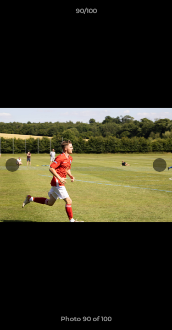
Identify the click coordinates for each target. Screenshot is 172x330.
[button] (160, 13)
